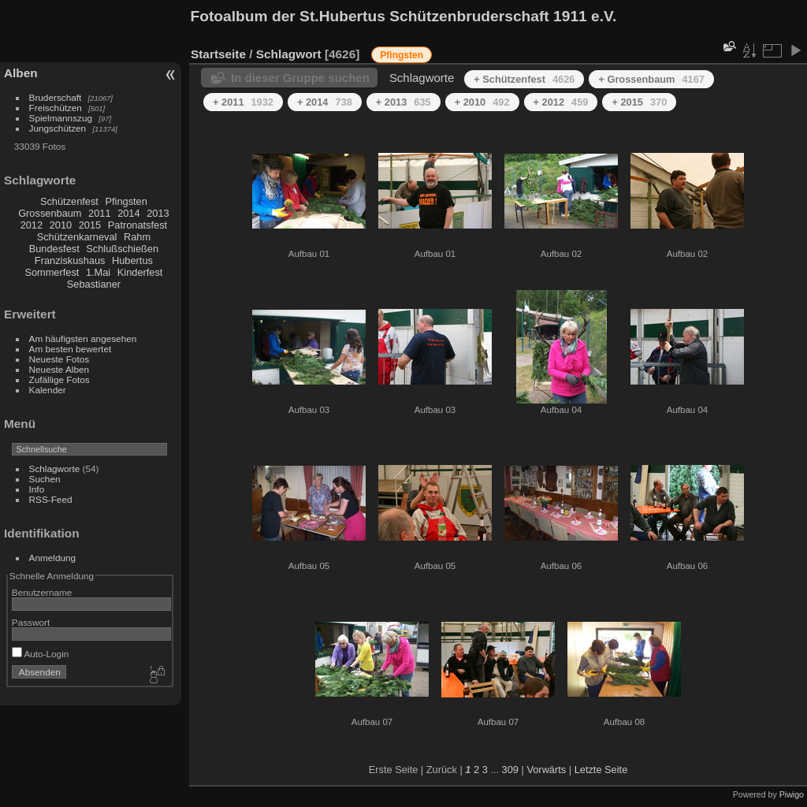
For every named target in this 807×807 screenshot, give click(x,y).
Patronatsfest (137, 225)
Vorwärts (546, 769)
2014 (128, 213)
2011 (99, 213)
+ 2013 (403, 102)
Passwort (31, 622)
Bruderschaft (55, 97)
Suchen (45, 479)
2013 (158, 213)
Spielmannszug (60, 118)
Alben (21, 73)
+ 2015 (639, 102)
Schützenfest (69, 201)
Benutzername (42, 592)
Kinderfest (140, 272)
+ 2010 (482, 102)
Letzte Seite (601, 769)
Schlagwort (289, 54)
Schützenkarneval (77, 237)
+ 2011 (243, 102)
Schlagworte (54, 468)
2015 (90, 225)
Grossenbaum (49, 213)
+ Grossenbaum (651, 79)
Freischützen (55, 107)
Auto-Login (40, 654)
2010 (61, 225)
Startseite (218, 54)
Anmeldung (52, 557)
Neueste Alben (59, 369)
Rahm (137, 237)
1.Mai (98, 272)
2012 (31, 225)
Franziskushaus (70, 260)
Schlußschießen (122, 249)
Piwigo (791, 794)
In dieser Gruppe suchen (300, 77)
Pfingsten (126, 201)
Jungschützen (58, 128)
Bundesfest (54, 249)
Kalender (47, 390)
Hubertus (132, 260)
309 (510, 769)
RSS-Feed (51, 499)
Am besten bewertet (70, 349)
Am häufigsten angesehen (83, 338)
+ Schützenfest (524, 79)
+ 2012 (561, 102)
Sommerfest (51, 272)
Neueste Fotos (59, 359)
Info (37, 489)
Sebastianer (94, 284)
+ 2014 (324, 102)
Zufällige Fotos (59, 379)
